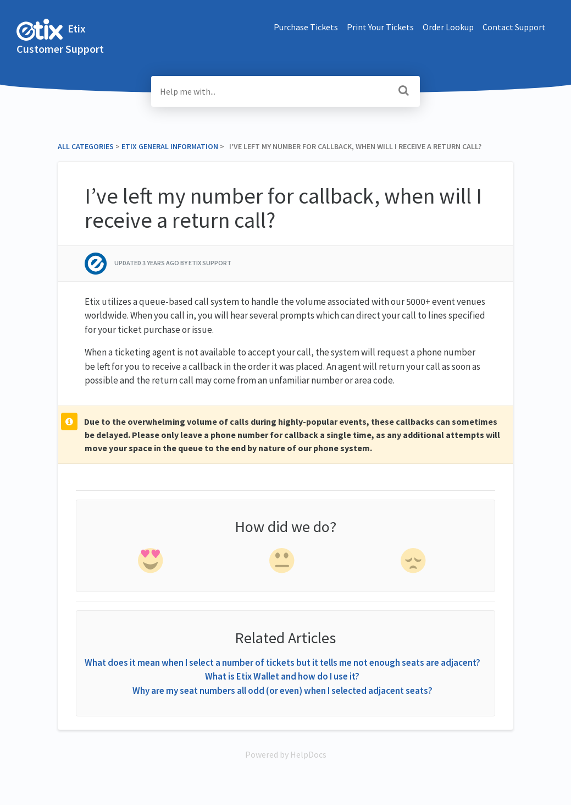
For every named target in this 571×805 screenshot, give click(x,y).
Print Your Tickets (380, 26)
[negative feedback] (414, 563)
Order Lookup (448, 26)
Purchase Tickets (306, 26)
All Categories (86, 146)
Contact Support (514, 26)
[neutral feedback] (283, 563)
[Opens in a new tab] (285, 754)
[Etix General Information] (169, 146)
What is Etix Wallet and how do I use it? (282, 676)
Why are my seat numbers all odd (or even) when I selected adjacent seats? (282, 690)
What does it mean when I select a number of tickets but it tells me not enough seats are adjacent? (282, 662)
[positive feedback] (151, 563)
